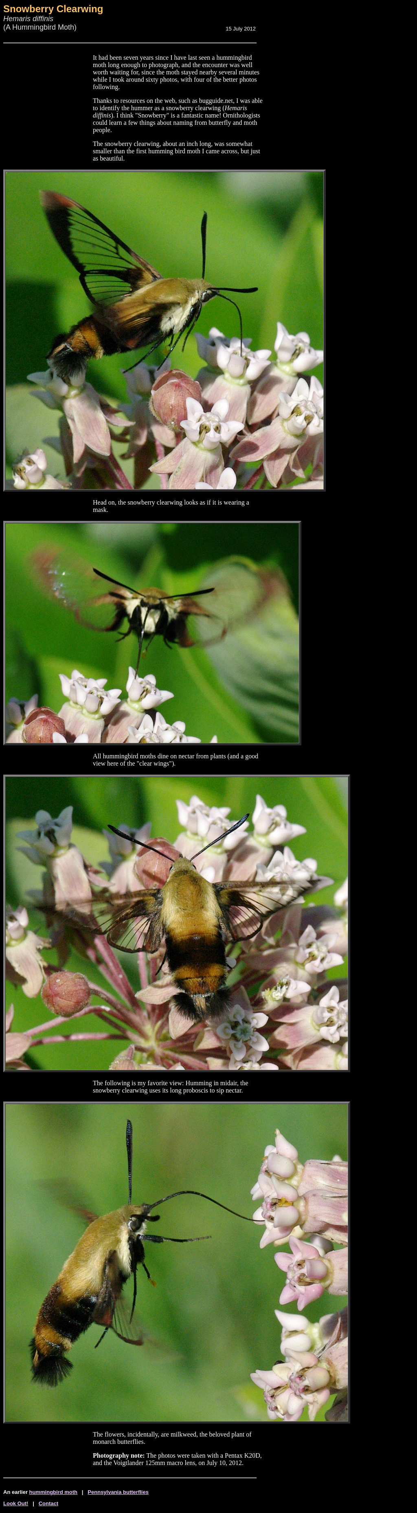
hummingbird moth (53, 1492)
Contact (48, 1503)
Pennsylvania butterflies (118, 1492)
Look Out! (15, 1503)
